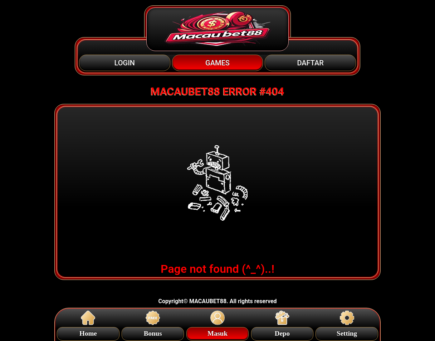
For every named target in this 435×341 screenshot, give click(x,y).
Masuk (217, 332)
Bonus (153, 332)
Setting (347, 332)
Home (88, 332)
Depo (282, 332)
